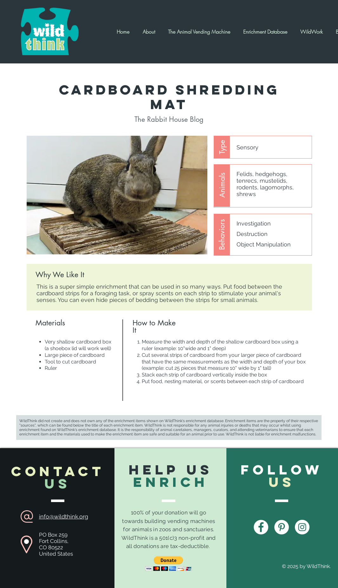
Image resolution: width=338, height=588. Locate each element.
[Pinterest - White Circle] (281, 527)
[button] (168, 563)
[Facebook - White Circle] (261, 527)
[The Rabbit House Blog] (169, 119)
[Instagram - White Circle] (302, 527)
